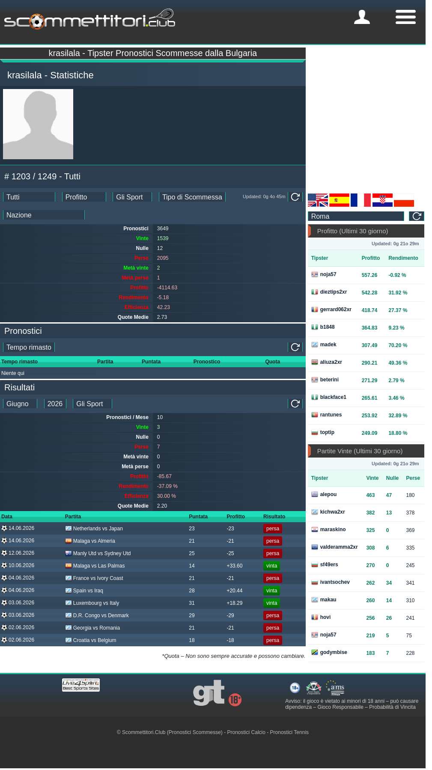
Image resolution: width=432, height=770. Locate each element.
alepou (324, 494)
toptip (322, 432)
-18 (230, 640)
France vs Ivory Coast (94, 578)
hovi (321, 617)
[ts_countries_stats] (44, 215)
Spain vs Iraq (84, 590)
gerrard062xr (331, 309)
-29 (230, 615)
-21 (230, 541)
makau (324, 599)
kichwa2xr (328, 511)
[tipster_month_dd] (20, 403)
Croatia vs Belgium (90, 640)
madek (324, 344)
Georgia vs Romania (92, 627)
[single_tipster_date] (29, 347)
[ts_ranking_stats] (84, 197)
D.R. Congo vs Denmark (97, 615)
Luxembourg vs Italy (92, 603)
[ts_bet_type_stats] (192, 197)
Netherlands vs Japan (94, 528)
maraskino (328, 529)
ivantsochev (330, 582)
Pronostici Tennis (289, 732)
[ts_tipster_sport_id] (92, 403)
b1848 (323, 327)
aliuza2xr (326, 362)
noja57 (324, 274)
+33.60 (234, 566)
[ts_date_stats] (29, 197)
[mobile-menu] (362, 17)
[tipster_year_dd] (55, 403)
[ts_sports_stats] (132, 197)
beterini (325, 379)
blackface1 (328, 397)
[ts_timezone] (356, 216)
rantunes (326, 414)
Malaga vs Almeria (90, 541)
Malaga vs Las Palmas (95, 565)
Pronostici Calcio (246, 732)
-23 (230, 529)
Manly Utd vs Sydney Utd (98, 553)
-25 (230, 553)
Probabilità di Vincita (392, 707)
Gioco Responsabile (340, 707)
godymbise (329, 652)
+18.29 (234, 603)
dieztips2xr (329, 291)
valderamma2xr (334, 547)
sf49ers (324, 564)
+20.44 (234, 591)
